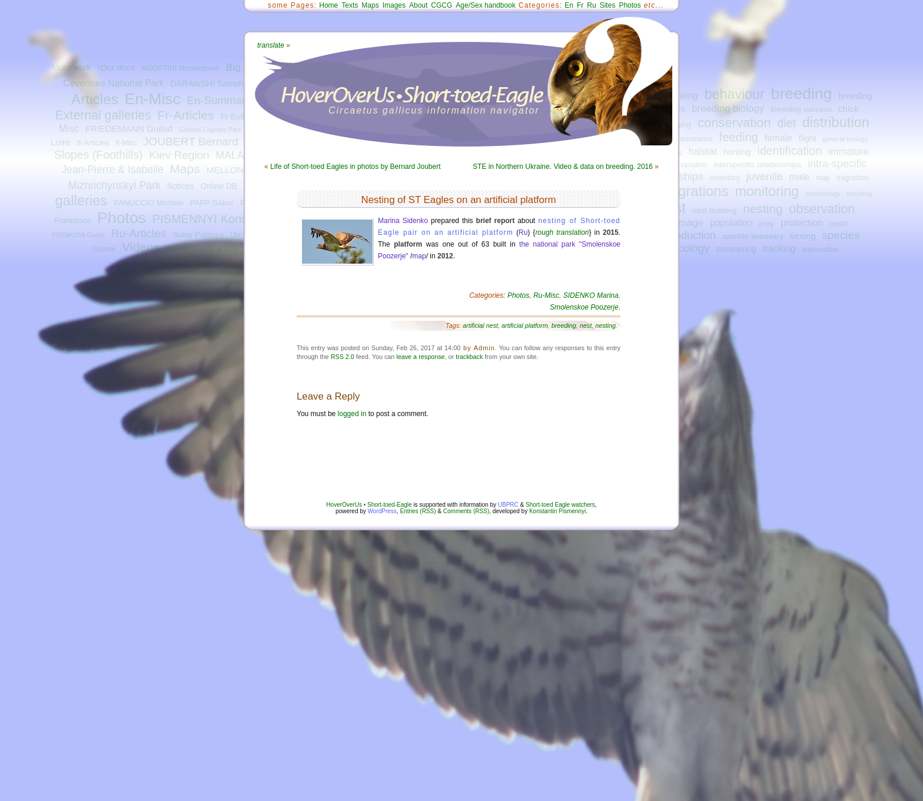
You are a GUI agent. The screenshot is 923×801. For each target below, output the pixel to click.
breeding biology (728, 108)
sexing (803, 236)
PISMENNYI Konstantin (214, 218)
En (569, 5)
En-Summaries (223, 100)
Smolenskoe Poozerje (584, 307)
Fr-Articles (186, 115)
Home (328, 5)
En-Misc (153, 99)
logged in (352, 414)
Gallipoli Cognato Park (210, 129)
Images (394, 5)
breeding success (801, 109)
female (778, 138)
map (823, 178)
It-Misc (125, 143)
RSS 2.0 (342, 356)
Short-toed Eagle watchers (560, 504)
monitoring (767, 191)
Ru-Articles (139, 233)
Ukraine (242, 235)
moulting (859, 193)
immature (848, 151)
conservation (734, 122)
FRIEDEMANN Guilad (128, 129)
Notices (180, 186)
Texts (349, 5)
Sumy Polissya (198, 234)
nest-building (714, 210)
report (838, 224)
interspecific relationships (757, 164)
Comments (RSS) (466, 511)
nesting (762, 208)
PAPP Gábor (212, 202)
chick (848, 109)
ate (270, 45)
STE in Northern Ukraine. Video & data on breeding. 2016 (563, 166)
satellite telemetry (752, 236)
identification (789, 150)
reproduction (686, 235)
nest (586, 325)
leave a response (420, 356)
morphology (822, 193)
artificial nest (480, 325)
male (799, 176)
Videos (141, 247)
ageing (683, 95)
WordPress (382, 511)
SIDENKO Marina (591, 295)
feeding (738, 137)
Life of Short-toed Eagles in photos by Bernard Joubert (355, 166)
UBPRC (508, 504)
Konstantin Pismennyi (557, 511)
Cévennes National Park (113, 83)
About (418, 5)
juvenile (764, 176)
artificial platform (525, 325)
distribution (835, 122)
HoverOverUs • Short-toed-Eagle (368, 504)
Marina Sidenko (403, 221)
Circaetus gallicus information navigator (434, 110)
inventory (725, 178)
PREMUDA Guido (78, 234)
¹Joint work (71, 68)
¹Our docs (116, 67)
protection (802, 222)
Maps (185, 168)
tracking (779, 248)
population (731, 223)
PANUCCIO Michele (148, 202)
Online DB (218, 186)
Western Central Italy (202, 248)
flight (807, 138)
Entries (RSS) (418, 511)
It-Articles (93, 142)
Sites (608, 5)
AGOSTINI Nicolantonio (180, 68)
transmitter (820, 249)
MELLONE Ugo (237, 170)
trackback (469, 356)
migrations (695, 191)
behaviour (735, 94)
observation (822, 208)
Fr (580, 5)
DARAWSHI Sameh (206, 83)
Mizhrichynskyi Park (114, 185)
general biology (845, 138)
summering (736, 249)
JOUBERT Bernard (190, 141)
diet (787, 123)
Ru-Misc (546, 295)
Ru (591, 5)
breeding (801, 93)
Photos (121, 218)
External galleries (103, 115)
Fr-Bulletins (240, 116)
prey (766, 223)
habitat (703, 151)
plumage (684, 222)
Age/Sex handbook (485, 5)
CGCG (441, 5)
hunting (737, 152)
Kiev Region (179, 155)
